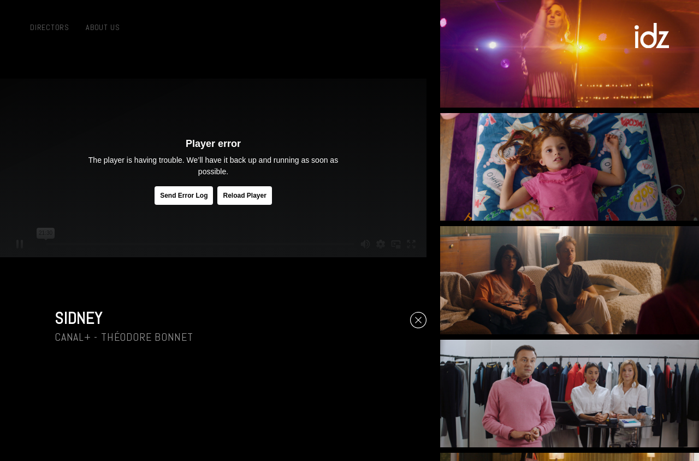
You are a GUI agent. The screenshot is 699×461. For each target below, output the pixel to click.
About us (103, 27)
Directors (49, 27)
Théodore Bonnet (147, 337)
